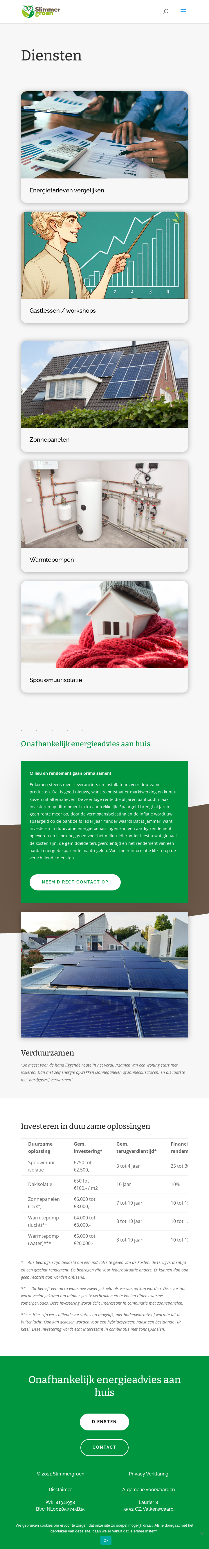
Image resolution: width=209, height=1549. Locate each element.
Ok (105, 1540)
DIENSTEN (104, 1421)
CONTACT (104, 1447)
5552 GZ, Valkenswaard (148, 1509)
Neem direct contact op (75, 882)
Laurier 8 (148, 1502)
